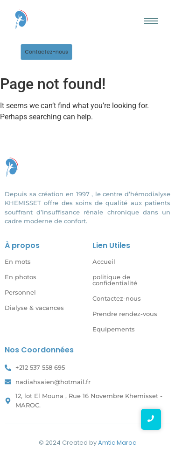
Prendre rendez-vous (124, 313)
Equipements (113, 329)
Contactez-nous (116, 298)
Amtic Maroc (117, 442)
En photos (20, 277)
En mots (18, 261)
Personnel (20, 292)
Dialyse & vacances (34, 307)
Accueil (103, 261)
